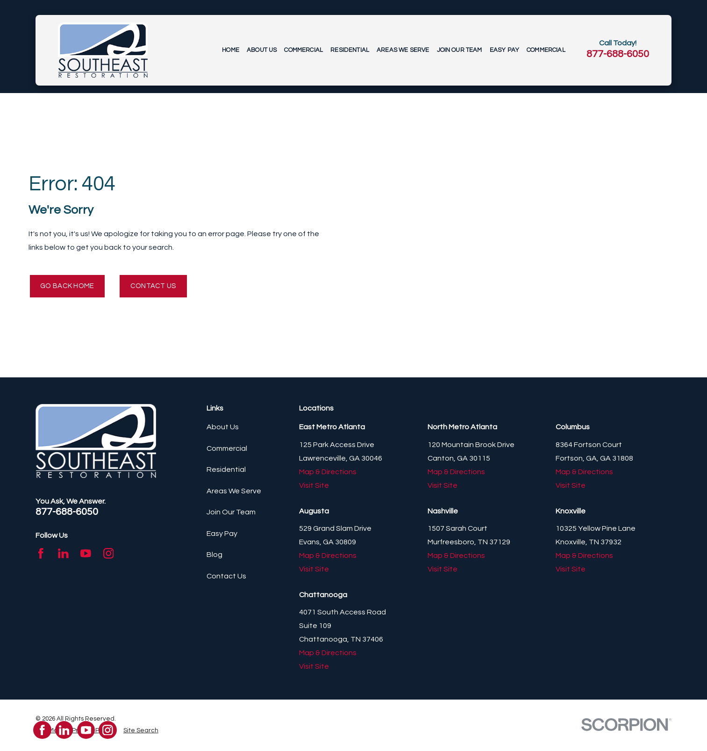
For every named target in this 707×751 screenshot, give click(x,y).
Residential (226, 471)
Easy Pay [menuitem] (504, 50)
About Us (223, 429)
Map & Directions (328, 473)
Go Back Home (69, 286)
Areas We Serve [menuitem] (403, 50)
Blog (214, 556)
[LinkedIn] (63, 554)
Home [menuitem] (230, 50)
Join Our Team (231, 514)
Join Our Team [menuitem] (459, 50)
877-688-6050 (617, 54)
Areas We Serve (234, 492)
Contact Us (160, 286)
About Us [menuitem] (262, 50)
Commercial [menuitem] (303, 50)
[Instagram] (108, 554)
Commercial (227, 450)
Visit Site (314, 487)
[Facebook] (41, 554)
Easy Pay (222, 535)
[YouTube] (85, 554)
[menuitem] (140, 731)
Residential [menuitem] (349, 50)
